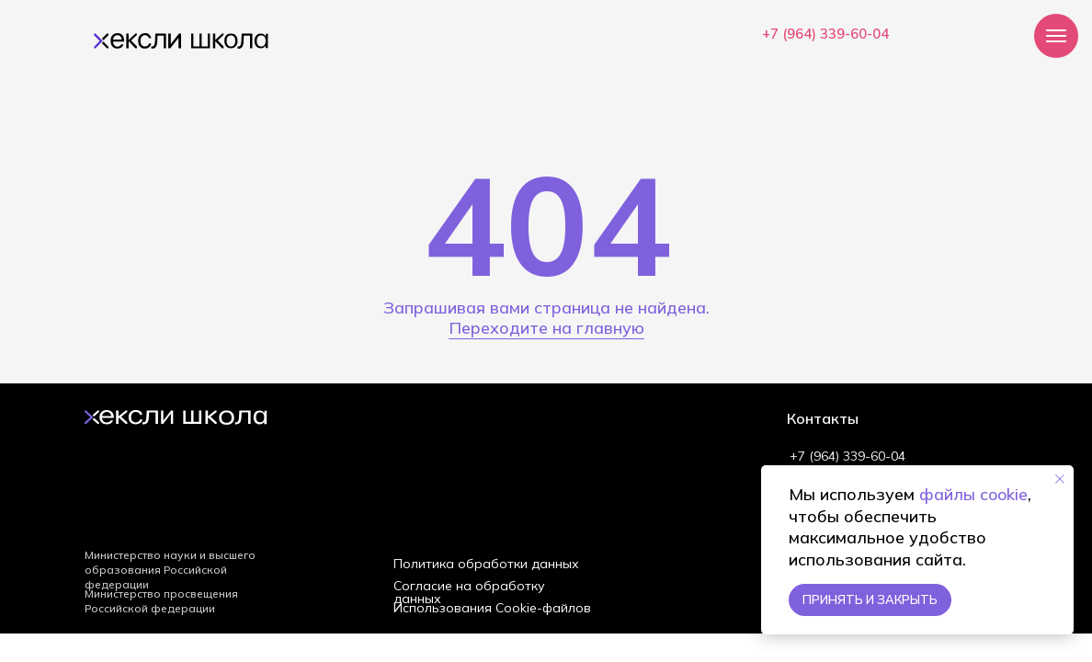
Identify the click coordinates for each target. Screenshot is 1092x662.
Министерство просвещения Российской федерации (161, 601)
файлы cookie (973, 494)
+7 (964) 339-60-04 (825, 33)
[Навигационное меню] (1056, 35)
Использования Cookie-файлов (492, 607)
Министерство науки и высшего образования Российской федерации (170, 569)
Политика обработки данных (486, 563)
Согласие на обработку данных (469, 592)
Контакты (823, 418)
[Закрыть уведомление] (1060, 479)
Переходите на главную (546, 327)
